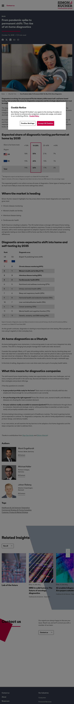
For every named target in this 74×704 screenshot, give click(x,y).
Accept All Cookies (45, 123)
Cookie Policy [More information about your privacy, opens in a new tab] (34, 116)
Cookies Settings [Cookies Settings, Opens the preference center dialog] (27, 123)
